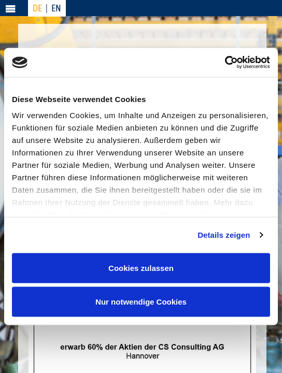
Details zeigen (224, 235)
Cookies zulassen (141, 267)
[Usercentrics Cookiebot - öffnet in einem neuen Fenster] (224, 62)
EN (56, 8)
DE (37, 8)
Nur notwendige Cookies (141, 301)
